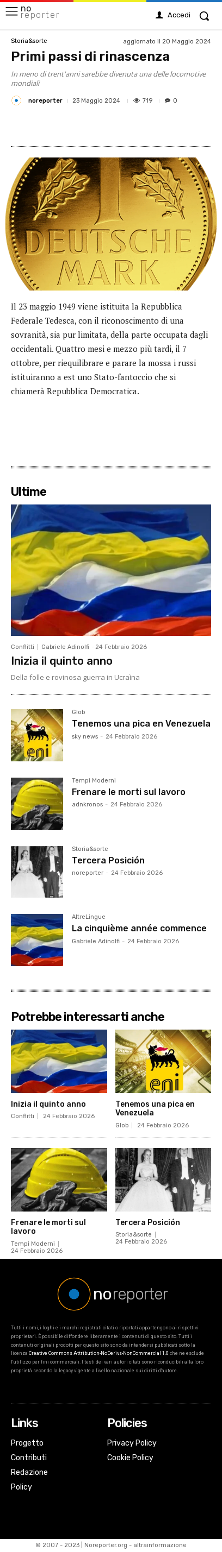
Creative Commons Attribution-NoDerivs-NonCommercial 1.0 (99, 1353)
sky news (85, 736)
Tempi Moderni (94, 781)
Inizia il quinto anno (62, 660)
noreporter (45, 101)
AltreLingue (89, 917)
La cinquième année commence (139, 928)
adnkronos (87, 804)
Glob (78, 712)
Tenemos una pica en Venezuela (141, 723)
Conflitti (22, 647)
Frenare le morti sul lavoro (129, 792)
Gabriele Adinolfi (65, 647)
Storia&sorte (29, 41)
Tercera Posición (108, 860)
